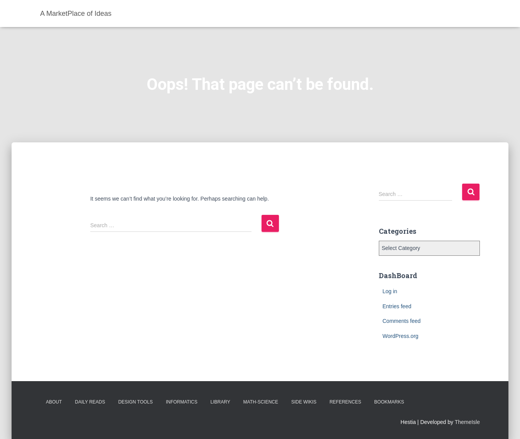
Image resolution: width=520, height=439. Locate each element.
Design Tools (135, 402)
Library (220, 402)
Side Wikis (303, 402)
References (345, 402)
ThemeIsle (467, 422)
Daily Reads (90, 402)
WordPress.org (401, 336)
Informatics (182, 402)
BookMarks (389, 402)
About (54, 402)
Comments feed (402, 321)
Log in (390, 291)
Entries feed (397, 306)
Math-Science (260, 402)
